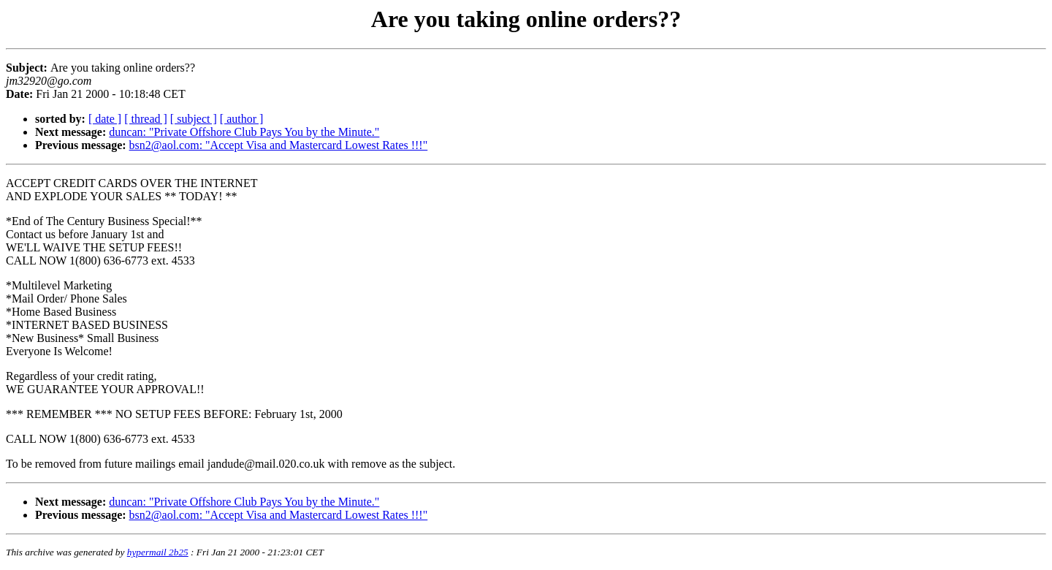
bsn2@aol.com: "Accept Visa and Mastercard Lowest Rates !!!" (278, 145)
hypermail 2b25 (157, 552)
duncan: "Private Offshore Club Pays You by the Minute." (244, 132)
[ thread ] (145, 119)
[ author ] (242, 119)
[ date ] (104, 119)
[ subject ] (193, 119)
